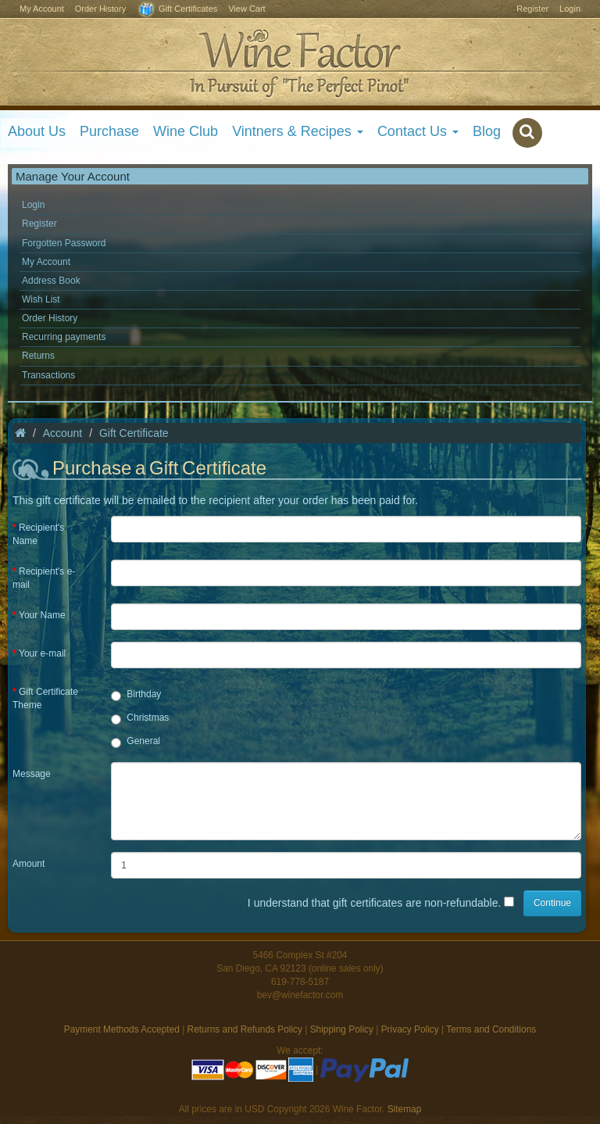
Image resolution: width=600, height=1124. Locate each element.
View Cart (246, 8)
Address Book (51, 280)
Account (63, 433)
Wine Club (185, 131)
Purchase (109, 131)
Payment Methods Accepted (122, 1029)
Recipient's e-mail (43, 578)
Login (569, 8)
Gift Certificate (134, 433)
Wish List (41, 299)
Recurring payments (63, 336)
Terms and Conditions (491, 1029)
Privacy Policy (410, 1029)
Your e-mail (42, 653)
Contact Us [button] (418, 131)
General (135, 742)
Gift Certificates (177, 10)
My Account (42, 8)
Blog (487, 131)
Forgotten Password (63, 243)
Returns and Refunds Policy (245, 1029)
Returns (38, 355)
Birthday (136, 695)
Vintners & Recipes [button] (297, 131)
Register (532, 8)
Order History (100, 8)
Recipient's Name (38, 534)
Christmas (140, 718)
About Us (37, 131)
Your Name (42, 615)
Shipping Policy (341, 1029)
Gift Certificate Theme (45, 698)
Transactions (48, 375)
